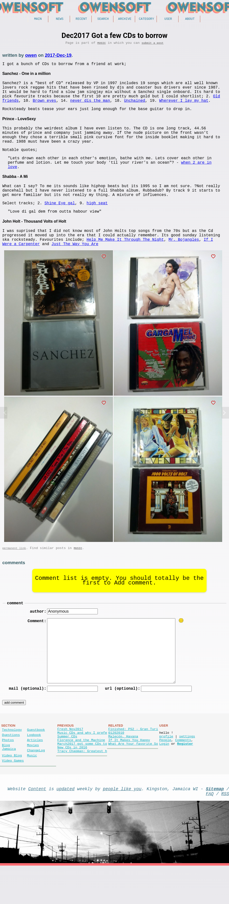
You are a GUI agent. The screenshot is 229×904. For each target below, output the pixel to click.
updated (66, 825)
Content (37, 825)
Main (38, 19)
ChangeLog (36, 783)
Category (146, 19)
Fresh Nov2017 (70, 758)
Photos (8, 771)
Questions (11, 765)
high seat (97, 223)
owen (31, 56)
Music (101, 44)
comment (15, 630)
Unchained (134, 108)
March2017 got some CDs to (82, 777)
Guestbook (36, 759)
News (59, 19)
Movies (33, 777)
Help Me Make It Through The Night (125, 263)
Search (103, 19)
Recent (81, 19)
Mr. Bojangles (184, 263)
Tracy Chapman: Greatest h (82, 786)
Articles (35, 771)
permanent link (14, 574)
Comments (183, 772)
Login (164, 777)
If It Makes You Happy (129, 772)
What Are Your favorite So (133, 777)
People (165, 772)
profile (166, 767)
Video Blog (12, 789)
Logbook (34, 765)
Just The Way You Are (74, 269)
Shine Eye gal (59, 223)
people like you (122, 825)
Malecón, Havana (123, 767)
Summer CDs (67, 767)
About (190, 19)
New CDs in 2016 (72, 781)
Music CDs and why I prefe (82, 763)
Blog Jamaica (9, 779)
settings (187, 767)
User (168, 19)
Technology (12, 759)
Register (185, 777)
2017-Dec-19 (58, 56)
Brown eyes (44, 108)
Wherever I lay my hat (184, 108)
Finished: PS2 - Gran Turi (133, 758)
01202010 (116, 763)
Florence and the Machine (81, 772)
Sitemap (215, 825)
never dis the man (90, 108)
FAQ (210, 831)
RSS (225, 831)
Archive (124, 19)
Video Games (13, 795)
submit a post (152, 44)
